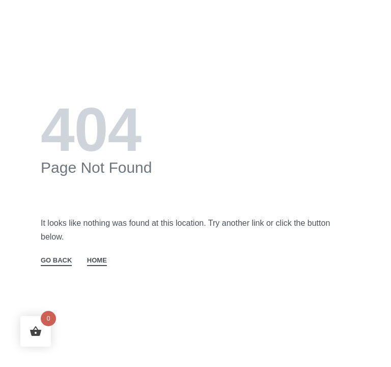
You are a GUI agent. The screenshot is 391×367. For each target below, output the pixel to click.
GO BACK (56, 260)
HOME (97, 260)
